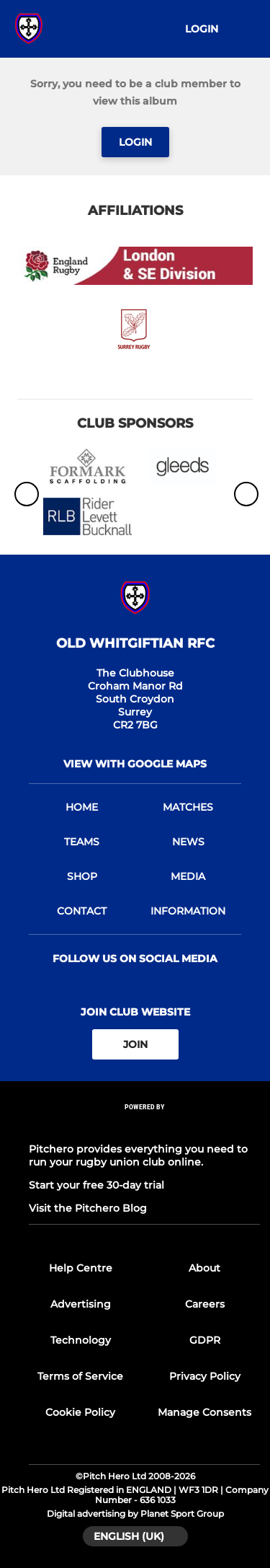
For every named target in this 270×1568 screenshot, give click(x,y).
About (204, 1267)
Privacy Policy (204, 1376)
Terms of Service (80, 1376)
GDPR (204, 1340)
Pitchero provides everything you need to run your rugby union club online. (138, 1155)
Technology (80, 1340)
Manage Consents (204, 1412)
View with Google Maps (135, 764)
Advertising (80, 1304)
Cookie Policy (80, 1412)
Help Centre (80, 1267)
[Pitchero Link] (145, 1126)
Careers (205, 1304)
